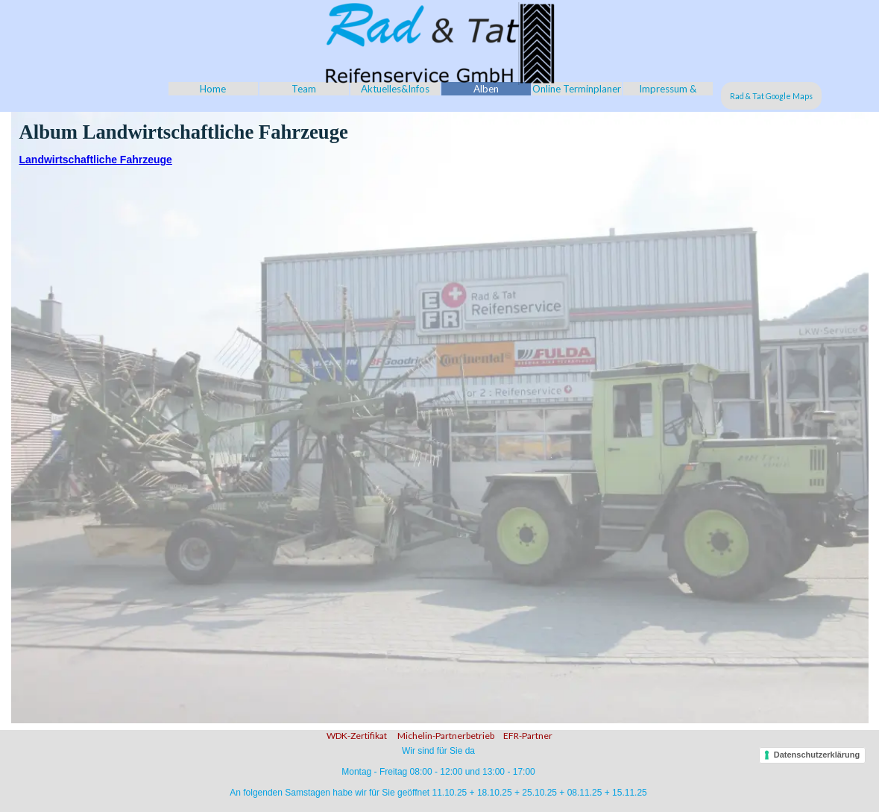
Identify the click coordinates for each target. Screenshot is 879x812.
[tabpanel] (440, 733)
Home (213, 89)
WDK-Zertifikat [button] (357, 735)
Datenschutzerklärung (817, 754)
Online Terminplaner (576, 89)
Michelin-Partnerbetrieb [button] (445, 735)
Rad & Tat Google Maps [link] (771, 96)
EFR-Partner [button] (527, 735)
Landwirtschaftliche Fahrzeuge (95, 160)
